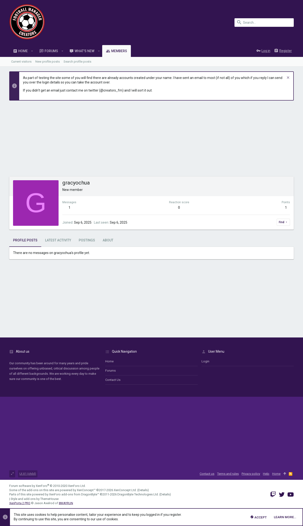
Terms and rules (228, 473)
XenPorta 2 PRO (19, 503)
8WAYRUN (66, 503)
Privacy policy (251, 473)
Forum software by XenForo (47, 486)
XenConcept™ (86, 490)
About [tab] (108, 240)
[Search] (264, 22)
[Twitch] (273, 495)
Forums (110, 370)
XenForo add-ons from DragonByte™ (74, 494)
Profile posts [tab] (25, 240)
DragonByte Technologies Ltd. (138, 494)
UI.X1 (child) (27, 473)
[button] (32, 51)
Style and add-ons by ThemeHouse (35, 499)
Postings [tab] (87, 240)
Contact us (112, 380)
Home (109, 361)
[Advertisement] (151, 141)
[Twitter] (282, 495)
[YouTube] (290, 495)
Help (266, 473)
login (205, 361)
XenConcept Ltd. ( (126, 490)
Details (143, 490)
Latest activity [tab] (58, 240)
